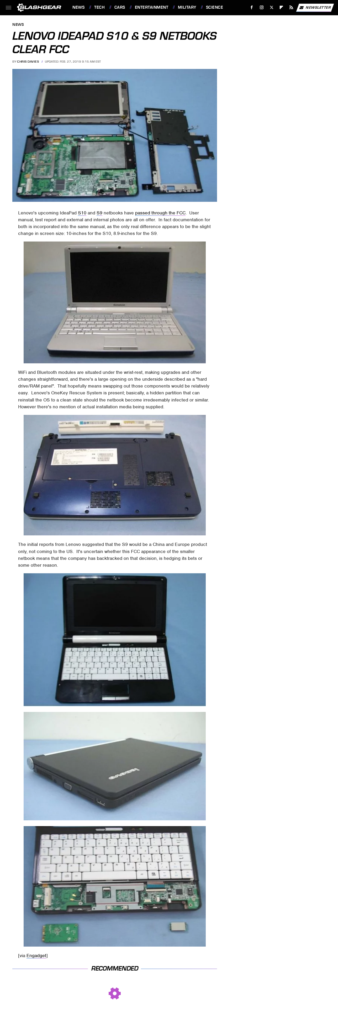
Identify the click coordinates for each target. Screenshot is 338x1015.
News (78, 7)
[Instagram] (262, 7)
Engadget (36, 955)
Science (214, 7)
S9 (99, 213)
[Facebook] (252, 7)
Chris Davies (28, 61)
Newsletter (314, 7)
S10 (82, 213)
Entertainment (151, 7)
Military (187, 7)
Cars (119, 7)
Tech (99, 7)
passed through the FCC (160, 213)
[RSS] (291, 7)
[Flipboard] (281, 7)
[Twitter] (271, 7)
